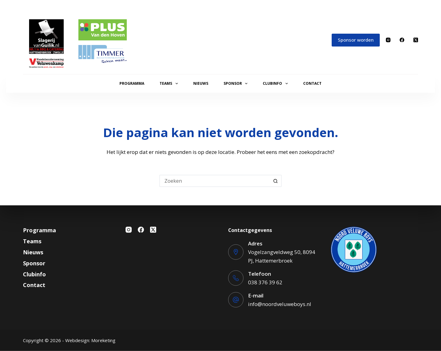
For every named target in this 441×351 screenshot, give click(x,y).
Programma (131, 83)
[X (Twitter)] (415, 40)
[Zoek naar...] (214, 181)
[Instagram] (388, 40)
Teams (170, 83)
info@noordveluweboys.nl (279, 303)
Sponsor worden (356, 40)
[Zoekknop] (276, 181)
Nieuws (200, 83)
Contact (312, 83)
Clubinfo (276, 83)
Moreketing (103, 340)
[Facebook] (402, 40)
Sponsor (237, 83)
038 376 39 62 (265, 282)
